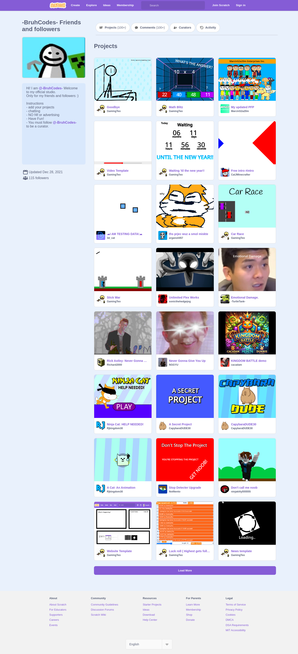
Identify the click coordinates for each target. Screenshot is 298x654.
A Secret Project (180, 424)
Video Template (117, 170)
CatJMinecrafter (240, 174)
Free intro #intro (242, 170)
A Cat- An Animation (121, 487)
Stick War (113, 297)
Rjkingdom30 (115, 428)
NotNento (174, 491)
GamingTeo (114, 111)
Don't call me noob (244, 487)
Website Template (119, 551)
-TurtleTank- (238, 301)
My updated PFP (242, 107)
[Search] (145, 5)
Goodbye (113, 107)
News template (241, 551)
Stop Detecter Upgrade (185, 487)
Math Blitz (176, 107)
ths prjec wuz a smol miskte (188, 234)
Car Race (237, 234)
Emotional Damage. (245, 297)
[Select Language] (149, 644)
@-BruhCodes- (51, 88)
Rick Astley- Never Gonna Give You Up (128, 360)
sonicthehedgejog (180, 301)
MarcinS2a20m (240, 111)
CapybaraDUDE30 (179, 428)
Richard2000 (114, 364)
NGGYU (173, 364)
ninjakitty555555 (241, 491)
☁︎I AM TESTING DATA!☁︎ (124, 234)
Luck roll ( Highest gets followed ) (190, 551)
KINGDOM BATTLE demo (248, 360)
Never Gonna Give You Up (187, 360)
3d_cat (111, 237)
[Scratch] (57, 5)
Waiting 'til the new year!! (186, 170)
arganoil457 (176, 237)
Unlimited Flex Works (184, 297)
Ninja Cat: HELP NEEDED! (125, 424)
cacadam (236, 364)
